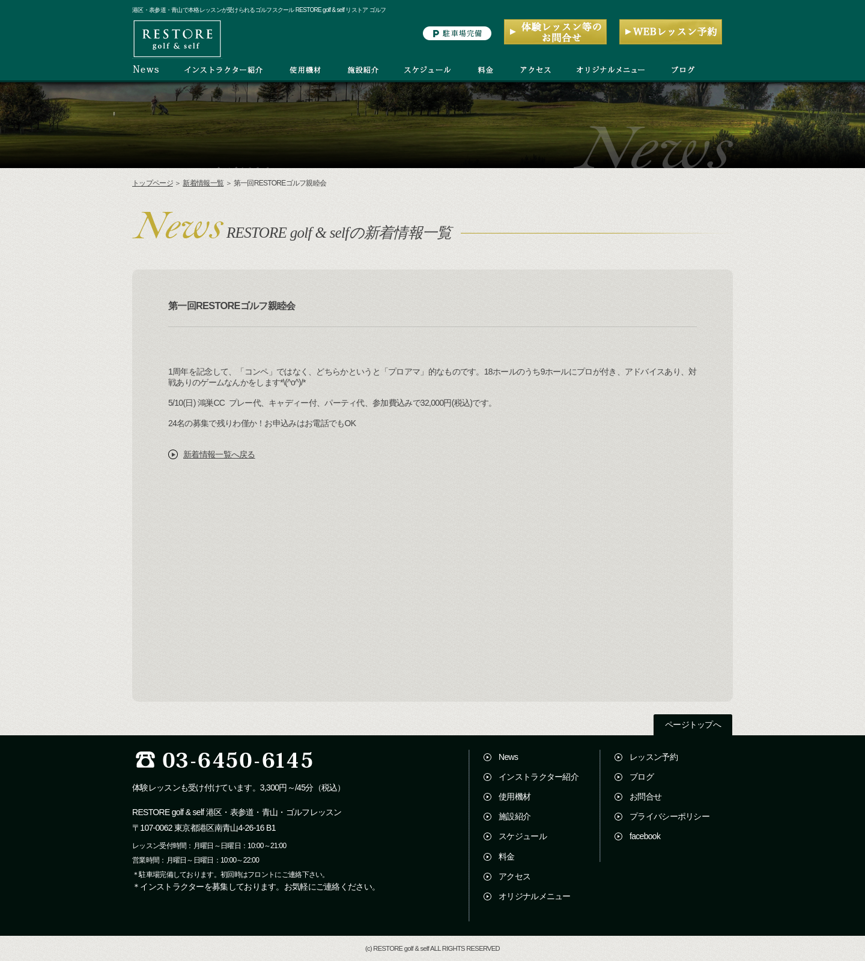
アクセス (514, 876)
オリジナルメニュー (535, 896)
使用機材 (514, 796)
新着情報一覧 (203, 183)
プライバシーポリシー (669, 816)
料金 (507, 856)
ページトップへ (693, 724)
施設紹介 (514, 816)
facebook (645, 836)
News (508, 757)
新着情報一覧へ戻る (219, 454)
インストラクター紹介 (538, 777)
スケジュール (523, 836)
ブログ (642, 777)
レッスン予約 (654, 757)
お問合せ (645, 796)
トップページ (152, 183)
